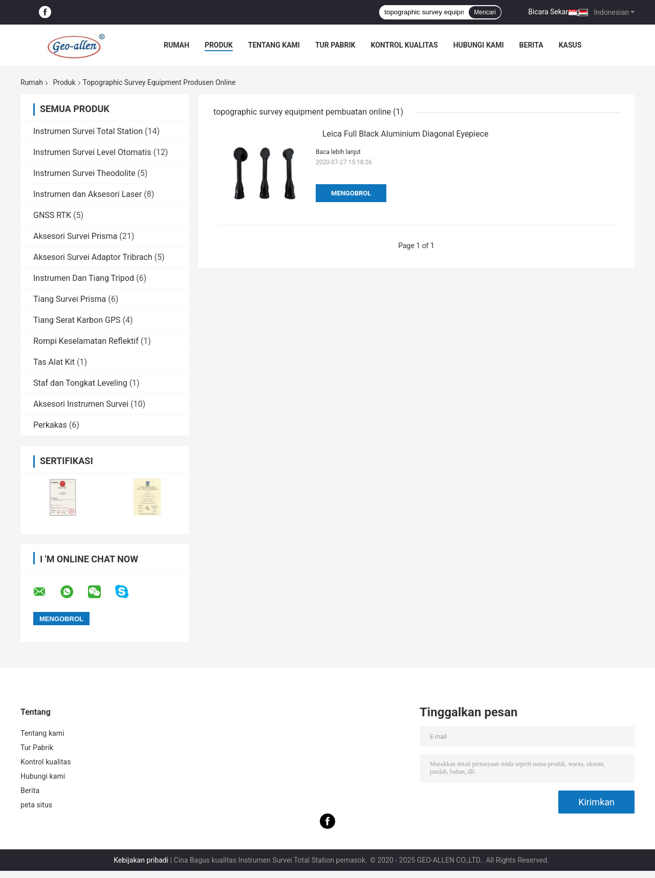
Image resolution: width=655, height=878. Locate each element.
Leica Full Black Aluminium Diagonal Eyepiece (405, 134)
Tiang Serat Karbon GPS (77, 320)
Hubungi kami (478, 45)
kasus (570, 45)
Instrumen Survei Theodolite (84, 173)
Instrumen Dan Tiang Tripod (83, 278)
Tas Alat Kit (54, 362)
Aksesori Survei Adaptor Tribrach (92, 257)
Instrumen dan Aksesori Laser (87, 194)
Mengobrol (351, 193)
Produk (219, 45)
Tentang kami (274, 45)
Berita (531, 45)
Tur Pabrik (335, 45)
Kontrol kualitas (404, 45)
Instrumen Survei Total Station (88, 131)
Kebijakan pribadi (141, 860)
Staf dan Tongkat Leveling (80, 383)
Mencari (485, 12)
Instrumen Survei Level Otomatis (92, 152)
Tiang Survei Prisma (69, 299)
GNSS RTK (52, 215)
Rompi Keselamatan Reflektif (86, 341)
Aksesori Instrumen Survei (80, 404)
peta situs (36, 805)
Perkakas (50, 425)
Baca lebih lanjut (338, 152)
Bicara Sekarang (554, 12)
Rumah (176, 45)
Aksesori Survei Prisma (75, 236)
